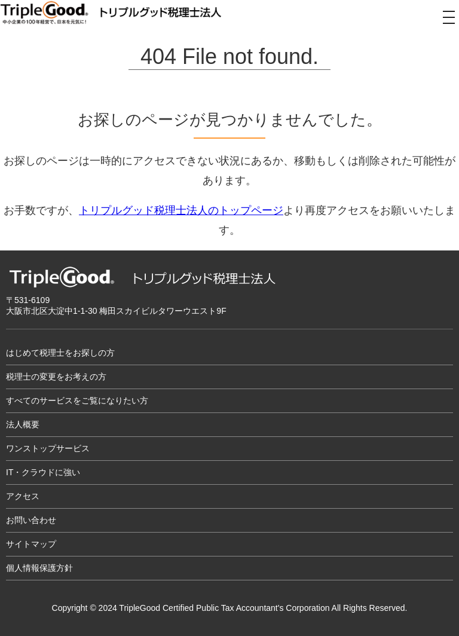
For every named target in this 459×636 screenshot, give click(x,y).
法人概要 (22, 424)
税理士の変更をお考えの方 (56, 376)
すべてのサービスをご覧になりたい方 (77, 400)
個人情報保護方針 (39, 568)
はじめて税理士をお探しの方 (60, 352)
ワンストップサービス (48, 448)
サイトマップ (31, 544)
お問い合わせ (31, 520)
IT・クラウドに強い (43, 472)
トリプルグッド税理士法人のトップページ (181, 210)
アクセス (22, 496)
